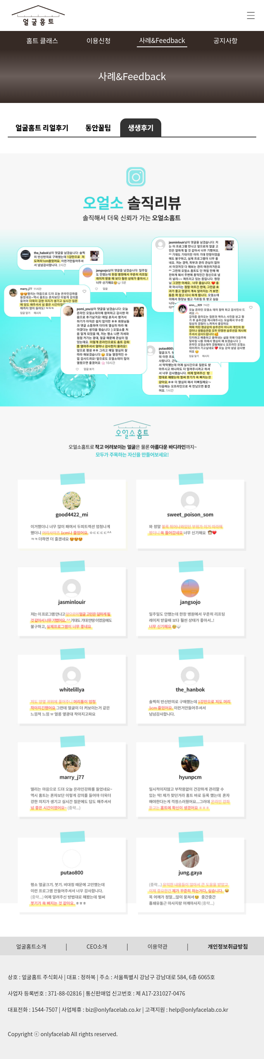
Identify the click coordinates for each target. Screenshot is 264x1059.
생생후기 (141, 127)
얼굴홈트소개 (31, 946)
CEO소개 (96, 946)
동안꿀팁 (98, 127)
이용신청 (98, 40)
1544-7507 (45, 1009)
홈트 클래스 (42, 40)
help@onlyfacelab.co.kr (198, 1009)
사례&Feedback (162, 40)
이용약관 (157, 946)
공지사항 (225, 40)
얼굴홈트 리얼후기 (42, 127)
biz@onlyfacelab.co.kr (113, 1009)
